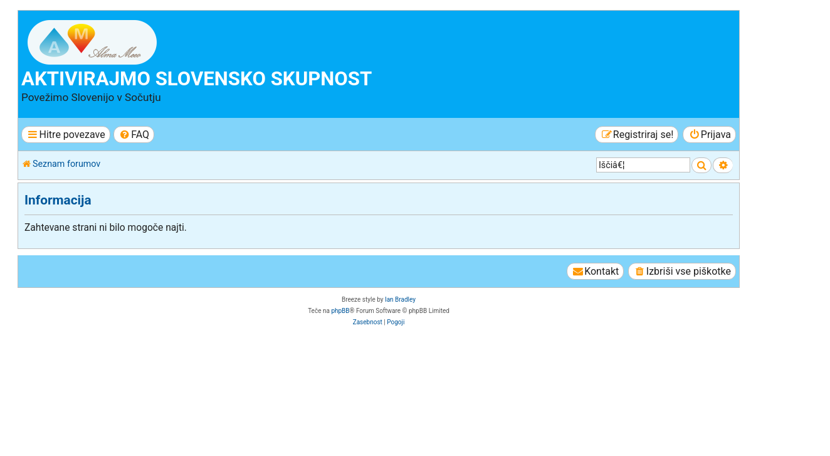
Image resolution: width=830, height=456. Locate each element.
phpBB (340, 310)
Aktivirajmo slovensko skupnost (196, 78)
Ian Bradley (400, 299)
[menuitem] (133, 134)
